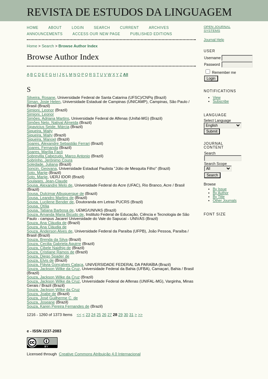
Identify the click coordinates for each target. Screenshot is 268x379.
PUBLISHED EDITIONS (151, 34)
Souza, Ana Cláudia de (47, 223)
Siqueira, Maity (40, 131)
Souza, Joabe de (41, 294)
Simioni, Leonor (40, 110)
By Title (219, 197)
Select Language (217, 121)
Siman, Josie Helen (43, 102)
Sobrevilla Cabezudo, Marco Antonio (58, 156)
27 (109, 315)
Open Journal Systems (217, 28)
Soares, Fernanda (42, 147)
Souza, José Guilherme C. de (52, 298)
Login (78, 28)
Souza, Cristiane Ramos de (50, 252)
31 (131, 315)
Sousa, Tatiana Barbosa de (50, 210)
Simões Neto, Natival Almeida (52, 122)
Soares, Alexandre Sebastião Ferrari (58, 143)
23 (88, 315)
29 (120, 315)
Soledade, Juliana (42, 164)
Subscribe (221, 101)
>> (140, 315)
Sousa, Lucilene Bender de (50, 202)
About (55, 28)
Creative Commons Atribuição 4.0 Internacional (100, 354)
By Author (221, 193)
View (217, 98)
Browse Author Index (78, 46)
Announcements (45, 34)
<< (79, 315)
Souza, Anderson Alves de (50, 231)
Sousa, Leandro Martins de (50, 198)
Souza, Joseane (41, 302)
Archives (159, 28)
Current (129, 28)
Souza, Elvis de (40, 260)
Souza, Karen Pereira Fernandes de (58, 306)
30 (126, 315)
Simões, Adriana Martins (48, 118)
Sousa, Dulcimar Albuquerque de (55, 193)
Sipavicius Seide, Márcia (48, 127)
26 (104, 315)
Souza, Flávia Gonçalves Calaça (55, 264)
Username (212, 58)
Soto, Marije (37, 173)
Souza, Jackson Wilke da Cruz (53, 269)
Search (102, 28)
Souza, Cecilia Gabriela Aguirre (54, 244)
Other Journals (225, 201)
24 (93, 315)
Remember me (224, 72)
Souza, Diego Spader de (48, 256)
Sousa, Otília (38, 206)
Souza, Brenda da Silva (47, 239)
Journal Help (214, 40)
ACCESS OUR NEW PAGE (96, 34)
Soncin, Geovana (42, 168)
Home (32, 28)
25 (99, 315)
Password (212, 64)
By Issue (220, 189)
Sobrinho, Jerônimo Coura (50, 160)
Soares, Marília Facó (45, 152)
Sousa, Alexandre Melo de (50, 185)
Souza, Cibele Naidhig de (49, 248)
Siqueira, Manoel (41, 139)
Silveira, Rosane (41, 97)
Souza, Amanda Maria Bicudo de (55, 214)
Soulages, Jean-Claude (47, 181)
